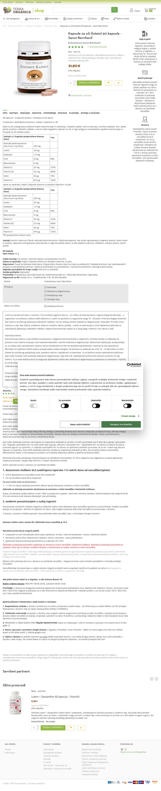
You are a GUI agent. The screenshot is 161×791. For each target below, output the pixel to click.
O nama (47, 762)
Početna (4, 26)
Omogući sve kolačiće (121, 424)
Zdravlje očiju (51, 26)
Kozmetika (52, 18)
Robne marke (121, 18)
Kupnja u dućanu (90, 113)
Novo (105, 18)
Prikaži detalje (128, 416)
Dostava (19, 2)
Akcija (92, 18)
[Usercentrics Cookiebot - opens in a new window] (129, 365)
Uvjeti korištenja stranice (93, 768)
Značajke (25, 113)
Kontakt (57, 2)
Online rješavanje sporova (94, 759)
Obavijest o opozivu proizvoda (57, 768)
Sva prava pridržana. (36, 783)
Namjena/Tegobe (34, 26)
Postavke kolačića (90, 774)
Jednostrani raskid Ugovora (94, 755)
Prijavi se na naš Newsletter (133, 752)
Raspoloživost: (38, 721)
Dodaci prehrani (74, 18)
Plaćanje (29, 2)
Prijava (8, 749)
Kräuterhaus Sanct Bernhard (84, 42)
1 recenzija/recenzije (97, 46)
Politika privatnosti (90, 771)
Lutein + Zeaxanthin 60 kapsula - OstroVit (55, 696)
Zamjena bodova (44, 2)
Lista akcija (8, 2)
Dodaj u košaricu (89, 83)
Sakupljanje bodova (52, 752)
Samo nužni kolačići (80, 424)
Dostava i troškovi (90, 752)
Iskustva (36, 113)
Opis (5, 113)
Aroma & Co (33, 18)
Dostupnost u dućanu (81, 95)
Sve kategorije (12, 18)
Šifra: (70, 52)
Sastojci (13, 113)
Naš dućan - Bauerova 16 (55, 765)
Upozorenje (49, 113)
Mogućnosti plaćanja (91, 749)
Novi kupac (10, 752)
